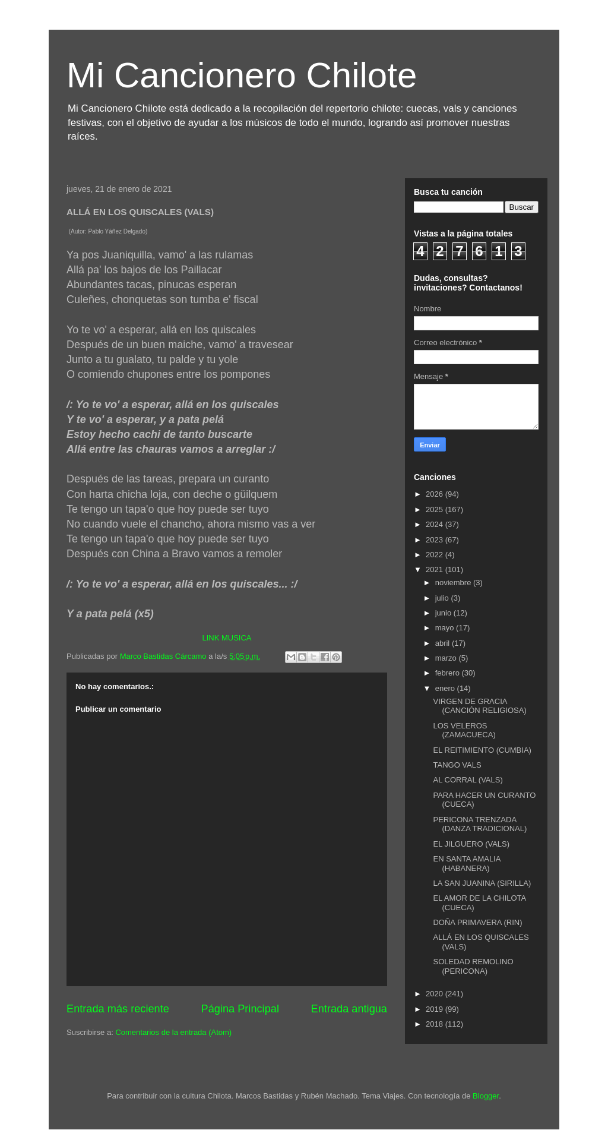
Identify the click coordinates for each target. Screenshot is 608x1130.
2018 (435, 1023)
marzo (447, 658)
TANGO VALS (457, 764)
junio (444, 612)
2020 (435, 993)
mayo (445, 627)
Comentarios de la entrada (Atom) (173, 1032)
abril (443, 643)
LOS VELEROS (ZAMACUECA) (464, 730)
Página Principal (240, 1009)
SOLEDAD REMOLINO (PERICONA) (473, 966)
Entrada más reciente (117, 1009)
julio (443, 598)
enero (446, 688)
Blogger (486, 1095)
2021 (435, 569)
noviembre (454, 582)
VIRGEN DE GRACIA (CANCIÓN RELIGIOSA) (479, 706)
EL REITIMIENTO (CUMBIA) (482, 750)
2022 (435, 554)
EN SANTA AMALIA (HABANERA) (466, 863)
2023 (435, 539)
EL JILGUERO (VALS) (471, 843)
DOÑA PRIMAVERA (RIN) (477, 922)
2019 (435, 1009)
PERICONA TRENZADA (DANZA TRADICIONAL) (480, 824)
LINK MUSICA (226, 637)
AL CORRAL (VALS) (467, 779)
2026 (435, 494)
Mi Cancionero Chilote (241, 75)
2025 (435, 509)
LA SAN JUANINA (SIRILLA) (482, 883)
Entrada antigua (349, 1009)
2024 (435, 524)
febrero (448, 672)
